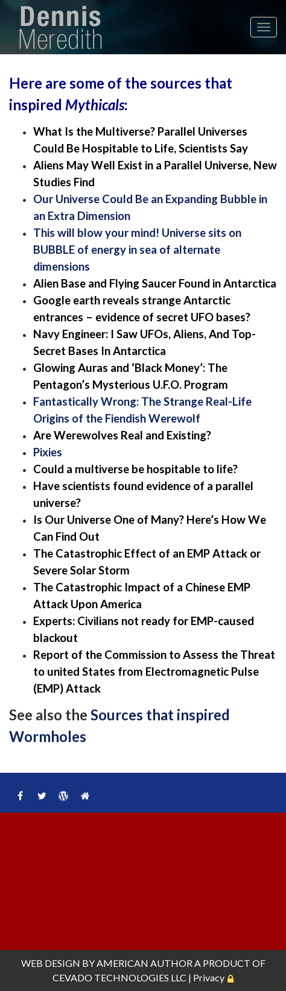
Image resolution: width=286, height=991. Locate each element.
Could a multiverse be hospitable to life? (135, 469)
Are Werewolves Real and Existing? (122, 435)
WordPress (63, 796)
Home (85, 796)
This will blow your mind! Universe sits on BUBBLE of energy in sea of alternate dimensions (137, 249)
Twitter (41, 796)
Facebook (20, 796)
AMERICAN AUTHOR (144, 963)
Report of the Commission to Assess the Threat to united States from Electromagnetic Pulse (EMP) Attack (154, 671)
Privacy (208, 977)
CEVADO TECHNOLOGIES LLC (119, 977)
